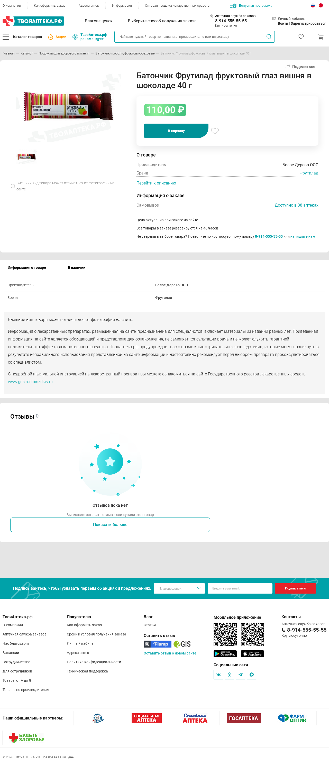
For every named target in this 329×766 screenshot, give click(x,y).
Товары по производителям (26, 690)
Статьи (150, 625)
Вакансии (11, 653)
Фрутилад (308, 173)
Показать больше (110, 524)
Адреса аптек (89, 5)
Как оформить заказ (50, 5)
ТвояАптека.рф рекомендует (89, 37)
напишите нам (302, 236)
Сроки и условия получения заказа (96, 634)
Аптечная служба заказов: (235, 16)
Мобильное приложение (237, 617)
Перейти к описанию (156, 183)
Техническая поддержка (87, 671)
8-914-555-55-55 (231, 21)
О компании (12, 5)
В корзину (176, 131)
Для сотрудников (17, 671)
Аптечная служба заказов (25, 634)
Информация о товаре (27, 267)
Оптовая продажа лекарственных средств (177, 5)
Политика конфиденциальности (94, 662)
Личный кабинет (81, 643)
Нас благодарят (16, 643)
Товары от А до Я (17, 680)
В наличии (76, 267)
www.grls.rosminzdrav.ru (30, 381)
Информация (122, 5)
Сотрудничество (16, 662)
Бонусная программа (251, 5)
